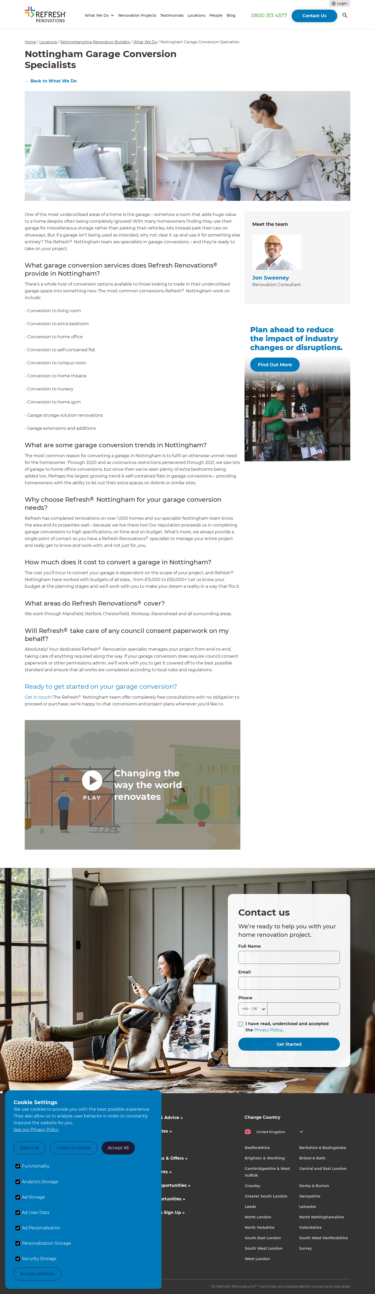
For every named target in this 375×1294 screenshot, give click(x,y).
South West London (264, 1248)
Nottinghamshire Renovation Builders (95, 42)
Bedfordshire (257, 1147)
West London (257, 1258)
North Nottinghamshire (321, 1217)
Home (30, 42)
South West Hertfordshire (323, 1238)
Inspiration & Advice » (159, 1117)
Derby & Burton (314, 1185)
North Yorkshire (259, 1227)
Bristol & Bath (312, 1158)
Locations (196, 15)
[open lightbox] (132, 785)
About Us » (147, 1144)
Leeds (250, 1206)
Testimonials (172, 15)
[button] (98, 15)
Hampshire (309, 1196)
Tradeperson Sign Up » (160, 1212)
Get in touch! (38, 697)
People (216, 15)
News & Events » (153, 1171)
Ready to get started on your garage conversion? (101, 686)
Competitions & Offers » (161, 1158)
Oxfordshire (310, 1227)
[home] (48, 16)
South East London (263, 1238)
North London (258, 1217)
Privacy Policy (268, 1029)
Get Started (289, 1044)
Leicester (307, 1206)
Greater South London (266, 1196)
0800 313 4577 (269, 15)
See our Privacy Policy (36, 1129)
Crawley (252, 1185)
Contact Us (314, 15)
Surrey (305, 1248)
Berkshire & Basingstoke (322, 1147)
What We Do (145, 42)
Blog (231, 15)
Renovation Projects (137, 15)
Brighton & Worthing (265, 1158)
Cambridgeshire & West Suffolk (267, 1172)
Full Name (249, 946)
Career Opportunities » (160, 1198)
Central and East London (323, 1168)
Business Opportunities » (162, 1185)
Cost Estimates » (153, 1131)
